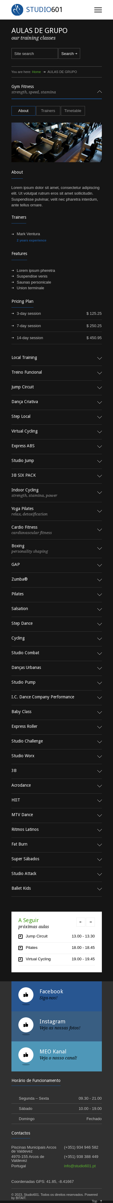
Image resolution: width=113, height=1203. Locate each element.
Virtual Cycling (38, 959)
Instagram (52, 1021)
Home (36, 72)
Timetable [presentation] (72, 110)
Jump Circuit (37, 936)
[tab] (56, 91)
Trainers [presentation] (48, 110)
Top (94, 1201)
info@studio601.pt (80, 1166)
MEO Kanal (52, 1051)
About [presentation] (23, 110)
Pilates (32, 947)
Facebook (51, 991)
